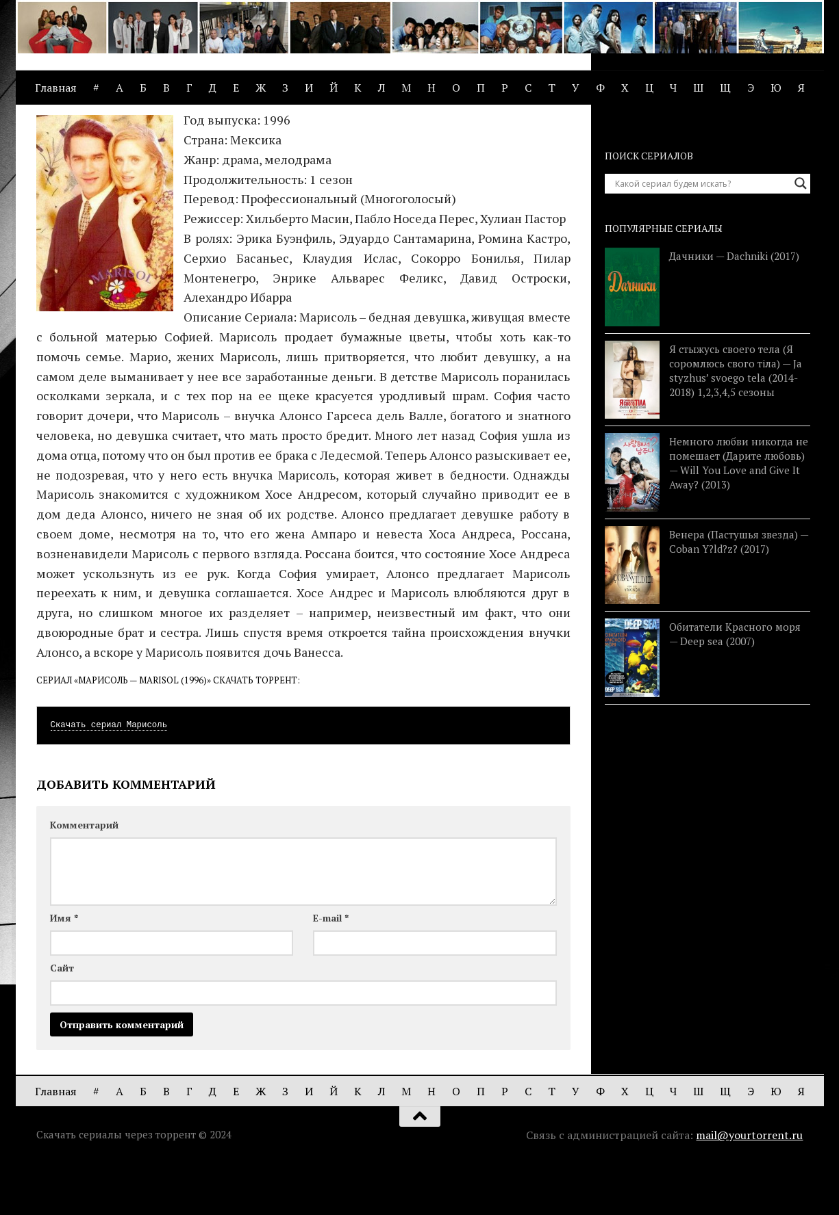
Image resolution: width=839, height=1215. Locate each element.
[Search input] (701, 234)
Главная (56, 87)
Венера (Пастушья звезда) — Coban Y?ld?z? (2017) (738, 593)
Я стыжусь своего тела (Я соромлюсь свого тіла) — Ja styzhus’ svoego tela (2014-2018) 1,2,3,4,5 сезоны (735, 421)
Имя (64, 969)
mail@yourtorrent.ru (749, 1186)
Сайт (62, 1018)
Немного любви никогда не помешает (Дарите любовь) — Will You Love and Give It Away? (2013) (738, 514)
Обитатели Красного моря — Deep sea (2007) (735, 685)
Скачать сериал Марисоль (109, 776)
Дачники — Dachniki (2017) (734, 307)
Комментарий (84, 876)
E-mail (331, 969)
